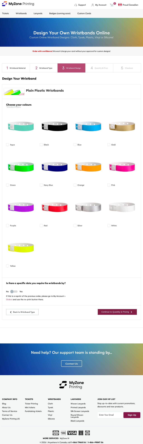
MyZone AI (64, 438)
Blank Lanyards (77, 421)
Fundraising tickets (33, 411)
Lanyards (38, 13)
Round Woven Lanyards (77, 416)
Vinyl (50, 415)
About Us (6, 408)
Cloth (50, 404)
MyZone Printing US (11, 419)
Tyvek (50, 408)
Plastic (51, 411)
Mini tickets (30, 408)
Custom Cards (84, 13)
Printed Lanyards (78, 408)
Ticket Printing (31, 404)
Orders (9, 300)
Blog (4, 404)
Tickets (5, 13)
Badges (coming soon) (59, 13)
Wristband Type (43, 68)
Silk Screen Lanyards (80, 411)
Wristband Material (16, 68)
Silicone (51, 419)
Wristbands (21, 13)
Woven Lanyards (78, 404)
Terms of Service (9, 411)
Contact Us (71, 364)
